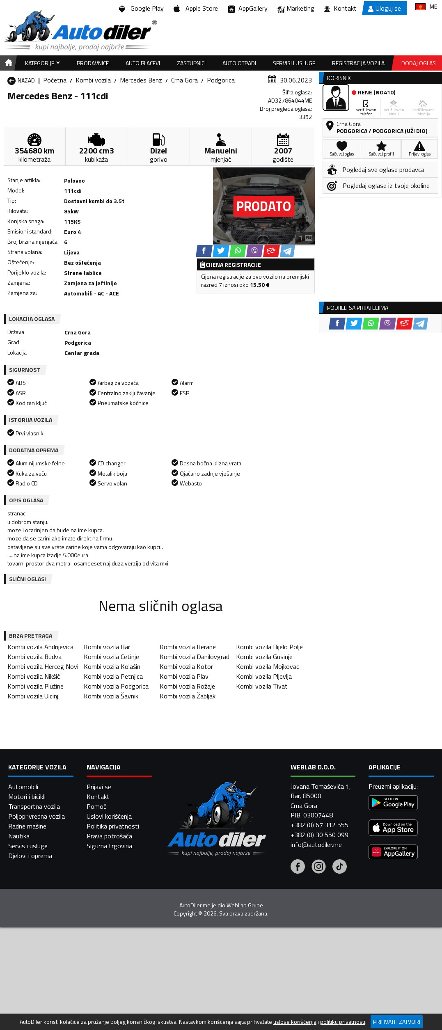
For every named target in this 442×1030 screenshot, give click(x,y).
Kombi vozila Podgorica (116, 686)
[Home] (7, 63)
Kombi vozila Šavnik (111, 696)
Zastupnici (191, 63)
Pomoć (96, 806)
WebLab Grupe (245, 905)
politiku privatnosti (342, 1022)
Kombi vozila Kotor (186, 666)
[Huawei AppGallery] (393, 853)
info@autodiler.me (316, 844)
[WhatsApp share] (238, 251)
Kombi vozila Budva (34, 656)
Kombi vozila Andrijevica (40, 647)
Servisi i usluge (294, 63)
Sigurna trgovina (109, 846)
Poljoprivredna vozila (36, 816)
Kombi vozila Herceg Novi (42, 666)
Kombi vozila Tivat (262, 686)
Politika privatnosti (113, 826)
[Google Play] (393, 803)
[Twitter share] (221, 251)
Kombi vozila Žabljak (187, 696)
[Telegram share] (287, 251)
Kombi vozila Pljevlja (264, 676)
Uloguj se (384, 8)
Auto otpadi (239, 63)
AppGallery (248, 8)
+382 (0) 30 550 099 (319, 835)
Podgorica (221, 80)
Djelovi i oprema (30, 856)
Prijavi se (99, 787)
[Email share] (271, 251)
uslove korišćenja (294, 1022)
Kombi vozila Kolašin (112, 666)
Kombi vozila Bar (107, 647)
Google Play (141, 8)
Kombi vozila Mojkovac (267, 666)
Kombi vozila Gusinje (264, 656)
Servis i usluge (28, 846)
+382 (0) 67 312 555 (319, 825)
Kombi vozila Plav (184, 676)
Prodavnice (93, 63)
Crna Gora (184, 80)
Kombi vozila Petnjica (113, 676)
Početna (54, 80)
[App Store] (393, 828)
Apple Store (196, 8)
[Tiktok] (339, 867)
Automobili (23, 787)
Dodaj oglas (418, 63)
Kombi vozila (93, 80)
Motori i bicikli (27, 796)
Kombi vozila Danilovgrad (194, 656)
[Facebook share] (204, 251)
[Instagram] (318, 867)
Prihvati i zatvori (396, 1021)
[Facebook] (298, 867)
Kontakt (340, 8)
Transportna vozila (34, 806)
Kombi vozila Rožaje (187, 686)
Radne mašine (27, 826)
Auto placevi (143, 63)
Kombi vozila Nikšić (33, 676)
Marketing (295, 8)
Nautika (19, 836)
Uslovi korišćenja (109, 816)
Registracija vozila (358, 63)
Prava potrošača (109, 836)
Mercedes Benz (141, 80)
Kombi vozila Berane (188, 647)
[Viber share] (254, 251)
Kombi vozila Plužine (35, 686)
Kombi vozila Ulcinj (32, 696)
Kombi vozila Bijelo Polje (269, 647)
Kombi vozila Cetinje (111, 656)
